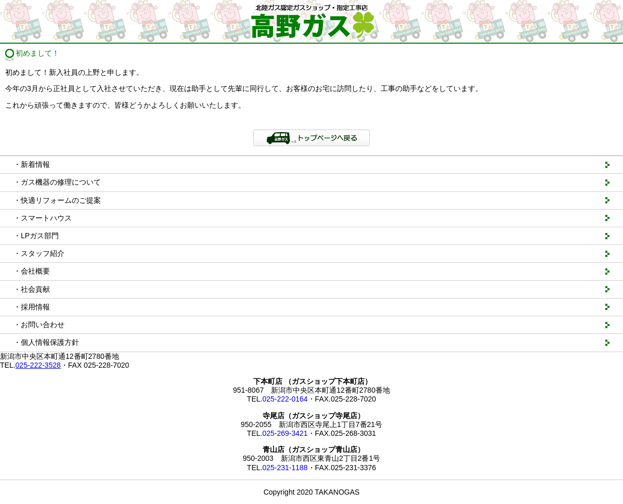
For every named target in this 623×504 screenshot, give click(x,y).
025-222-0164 (284, 399)
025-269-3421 (284, 433)
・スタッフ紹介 (39, 253)
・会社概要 (32, 271)
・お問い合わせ (39, 324)
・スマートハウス (43, 218)
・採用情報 (32, 307)
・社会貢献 (32, 289)
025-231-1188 (284, 467)
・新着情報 (32, 164)
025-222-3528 (38, 365)
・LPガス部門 (36, 235)
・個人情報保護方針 (46, 342)
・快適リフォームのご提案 (57, 200)
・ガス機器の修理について (57, 182)
